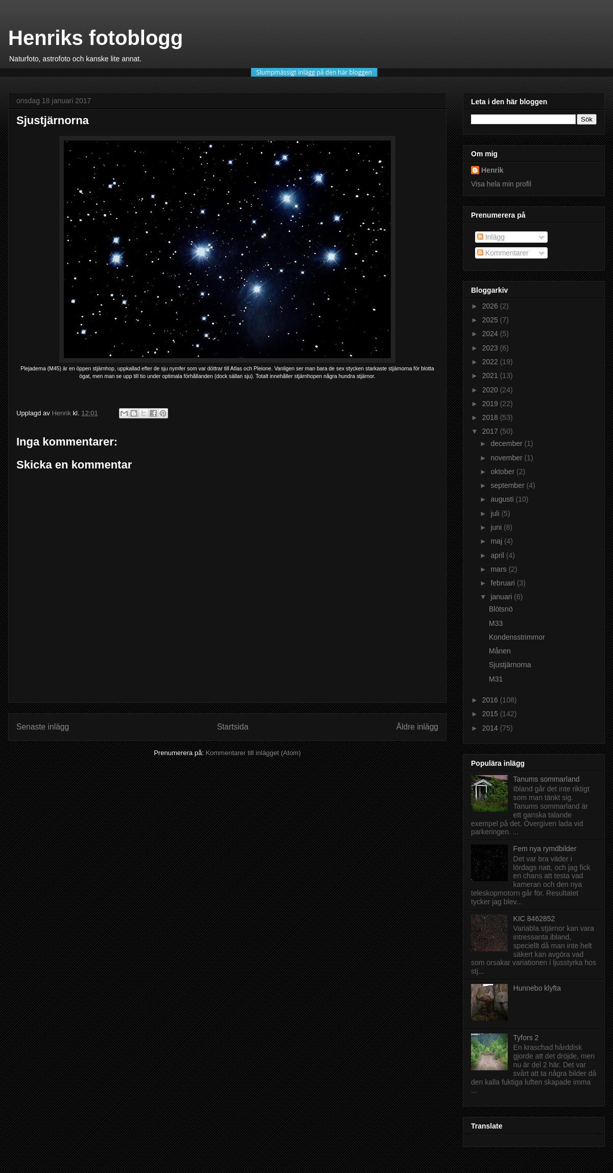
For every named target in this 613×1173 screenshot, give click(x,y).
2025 (491, 320)
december (507, 443)
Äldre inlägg (417, 726)
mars (499, 569)
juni (497, 527)
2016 (491, 700)
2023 (491, 348)
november (507, 458)
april (498, 555)
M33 (496, 623)
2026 (491, 306)
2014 (491, 728)
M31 (496, 679)
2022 (491, 362)
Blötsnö (501, 609)
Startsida (233, 726)
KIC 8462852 (534, 918)
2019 (491, 404)
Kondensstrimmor (517, 637)
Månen (500, 651)
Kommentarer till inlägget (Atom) (252, 753)
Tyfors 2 (526, 1038)
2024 (491, 334)
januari (502, 597)
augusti (502, 499)
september (508, 485)
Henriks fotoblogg (95, 38)
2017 (491, 431)
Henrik (492, 170)
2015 (491, 714)
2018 (491, 417)
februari (503, 583)
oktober (503, 471)
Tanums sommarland (546, 779)
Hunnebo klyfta (537, 988)
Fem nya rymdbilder (545, 848)
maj (497, 541)
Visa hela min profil (501, 184)
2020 (491, 390)
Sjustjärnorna (510, 665)
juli (495, 513)
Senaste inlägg (42, 726)
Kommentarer (503, 253)
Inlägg (491, 237)
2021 (491, 375)
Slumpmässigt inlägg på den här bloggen (314, 72)
